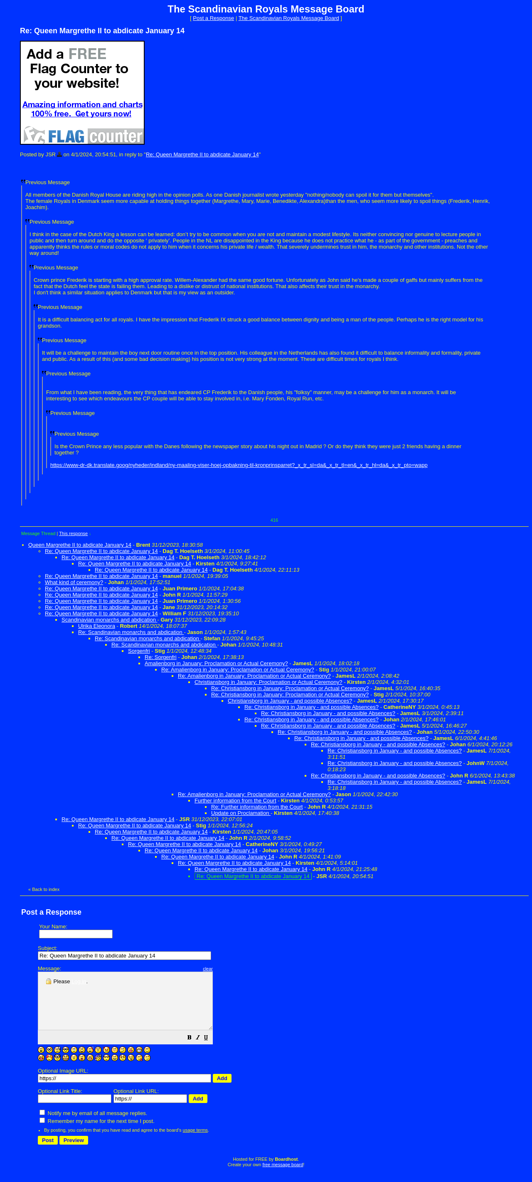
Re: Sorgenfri (161, 657)
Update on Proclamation (241, 813)
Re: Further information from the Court (257, 807)
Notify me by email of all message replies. (93, 1124)
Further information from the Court (235, 800)
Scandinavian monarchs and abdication (110, 620)
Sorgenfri (139, 651)
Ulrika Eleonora (96, 626)
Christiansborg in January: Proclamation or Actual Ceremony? (268, 682)
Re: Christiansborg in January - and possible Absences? (311, 707)
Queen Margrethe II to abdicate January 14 (79, 545)
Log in (78, 981)
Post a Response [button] (213, 18)
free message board (282, 1175)
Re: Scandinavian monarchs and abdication (131, 632)
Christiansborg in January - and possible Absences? (290, 701)
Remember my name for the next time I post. (97, 1132)
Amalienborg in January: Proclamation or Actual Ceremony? (216, 663)
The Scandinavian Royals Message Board (289, 18)
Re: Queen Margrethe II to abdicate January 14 (202, 154)
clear (229, 968)
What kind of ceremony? (74, 582)
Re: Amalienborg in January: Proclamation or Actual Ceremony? (237, 669)
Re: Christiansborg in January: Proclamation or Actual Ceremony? (290, 688)
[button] (210, 1050)
